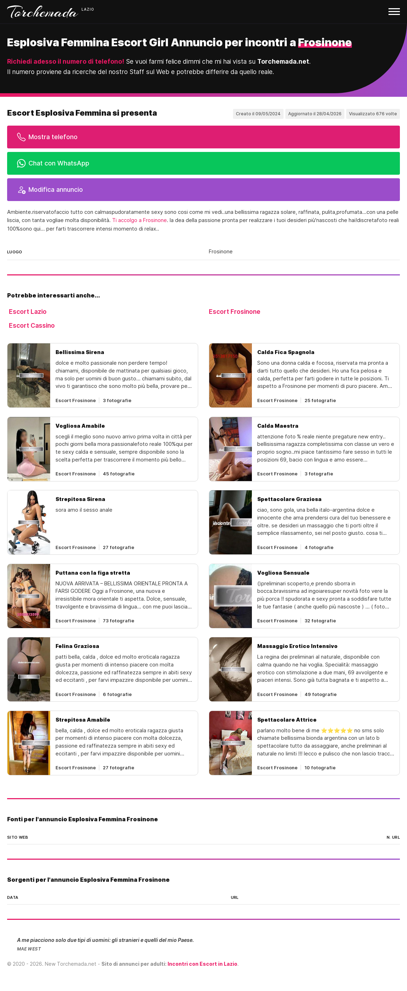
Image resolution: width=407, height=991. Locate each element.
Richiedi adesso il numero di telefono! (65, 61)
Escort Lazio (28, 311)
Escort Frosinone (234, 311)
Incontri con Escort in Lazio (202, 964)
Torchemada (42, 11)
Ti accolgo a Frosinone (139, 220)
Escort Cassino (32, 325)
